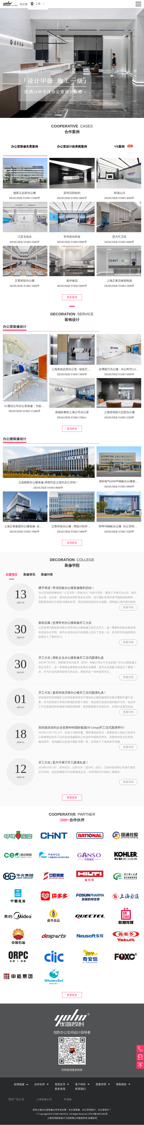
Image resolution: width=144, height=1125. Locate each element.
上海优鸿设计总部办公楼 (119, 412)
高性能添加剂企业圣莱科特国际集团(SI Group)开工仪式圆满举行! (81, 727)
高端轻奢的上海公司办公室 (72, 412)
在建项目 (12, 574)
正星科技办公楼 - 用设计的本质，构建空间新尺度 (82, 526)
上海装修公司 (44, 1099)
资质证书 (62, 1084)
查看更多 (72, 797)
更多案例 (72, 297)
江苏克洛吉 (25, 236)
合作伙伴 (41, 1084)
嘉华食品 (72, 280)
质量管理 (103, 1084)
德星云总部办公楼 (24, 192)
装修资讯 (29, 574)
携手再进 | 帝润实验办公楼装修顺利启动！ (66, 587)
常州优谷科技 (72, 236)
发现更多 (72, 428)
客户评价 (82, 1084)
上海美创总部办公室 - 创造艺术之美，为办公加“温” (84, 369)
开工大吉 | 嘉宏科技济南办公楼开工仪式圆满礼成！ (72, 692)
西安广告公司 (16, 1099)
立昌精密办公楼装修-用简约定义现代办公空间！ (48, 482)
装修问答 (47, 574)
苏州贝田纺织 (72, 192)
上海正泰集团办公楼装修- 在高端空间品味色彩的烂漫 (37, 526)
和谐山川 (119, 192)
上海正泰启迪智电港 (119, 280)
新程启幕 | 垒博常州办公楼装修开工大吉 (65, 622)
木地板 (68, 1099)
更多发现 (60, 1088)
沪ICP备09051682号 (98, 1114)
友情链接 (21, 1084)
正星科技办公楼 (24, 280)
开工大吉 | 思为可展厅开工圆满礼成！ (63, 762)
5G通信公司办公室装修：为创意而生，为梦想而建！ (36, 406)
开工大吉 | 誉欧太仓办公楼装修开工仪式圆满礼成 (71, 657)
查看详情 (128, 607)
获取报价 (123, 1084)
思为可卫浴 (119, 236)
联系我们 (80, 1088)
